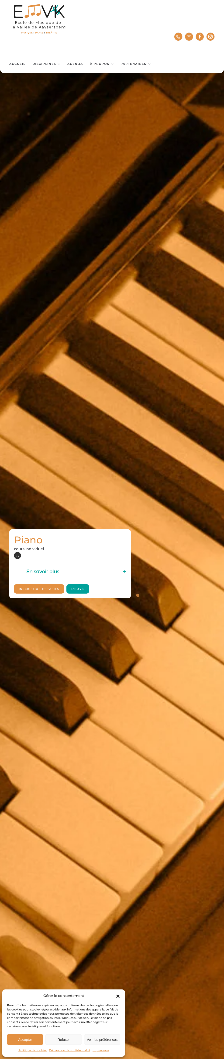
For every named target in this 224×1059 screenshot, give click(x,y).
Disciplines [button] (46, 64)
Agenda (75, 64)
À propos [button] (102, 64)
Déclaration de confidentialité (69, 1050)
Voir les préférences (102, 1039)
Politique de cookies (32, 1050)
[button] (118, 995)
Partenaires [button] (136, 64)
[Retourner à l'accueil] (39, 19)
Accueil (17, 64)
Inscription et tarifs (39, 589)
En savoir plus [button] (76, 571)
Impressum (101, 1050)
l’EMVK (77, 589)
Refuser (64, 1039)
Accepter (25, 1039)
